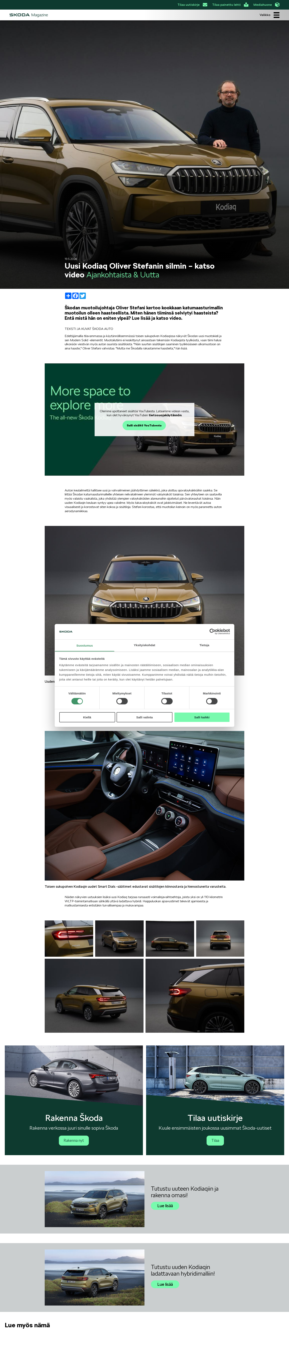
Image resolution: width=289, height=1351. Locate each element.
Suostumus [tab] (84, 645)
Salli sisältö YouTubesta (144, 425)
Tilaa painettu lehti (230, 5)
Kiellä (87, 717)
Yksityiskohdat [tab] (144, 645)
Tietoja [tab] (204, 645)
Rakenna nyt (74, 1140)
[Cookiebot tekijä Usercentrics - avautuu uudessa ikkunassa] (212, 632)
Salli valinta (144, 717)
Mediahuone (266, 5)
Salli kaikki (202, 717)
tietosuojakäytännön (165, 415)
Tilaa (215, 1140)
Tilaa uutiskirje (192, 5)
